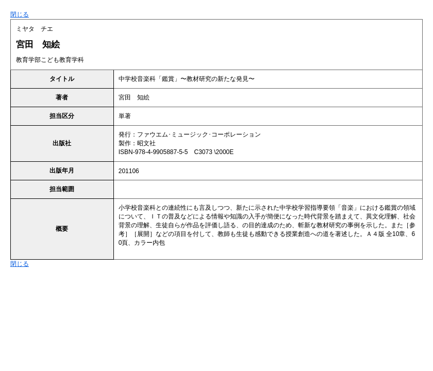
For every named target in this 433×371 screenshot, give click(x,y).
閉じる (19, 14)
